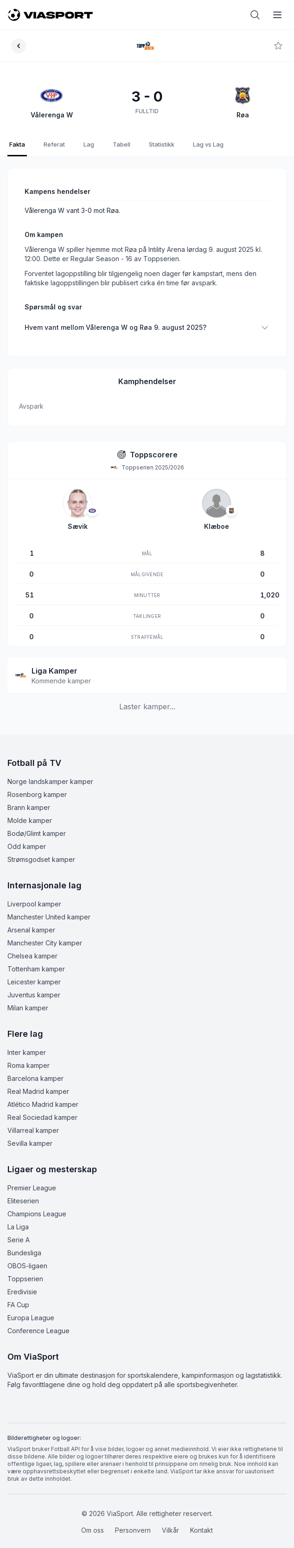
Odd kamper (26, 837)
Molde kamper (29, 811)
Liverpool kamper (34, 895)
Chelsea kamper (32, 947)
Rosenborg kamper (37, 785)
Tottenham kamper (36, 959)
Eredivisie (22, 1282)
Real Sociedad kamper (42, 1108)
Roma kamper (28, 1056)
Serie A (18, 1230)
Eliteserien (23, 1191)
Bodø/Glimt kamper (36, 824)
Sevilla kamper (29, 1134)
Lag (88, 144)
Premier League (31, 1178)
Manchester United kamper (48, 908)
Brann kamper (28, 798)
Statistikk (161, 144)
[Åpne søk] (255, 15)
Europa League (30, 1308)
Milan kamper (27, 998)
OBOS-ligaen (27, 1256)
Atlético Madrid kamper (42, 1095)
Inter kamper (26, 1043)
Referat (54, 144)
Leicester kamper (34, 972)
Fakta (17, 144)
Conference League (38, 1321)
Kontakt (201, 1521)
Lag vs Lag (208, 144)
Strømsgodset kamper (41, 850)
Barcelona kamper (35, 1069)
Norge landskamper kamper (50, 772)
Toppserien (25, 1269)
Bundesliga (24, 1243)
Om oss (92, 1521)
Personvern (133, 1521)
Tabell (121, 144)
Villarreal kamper (33, 1121)
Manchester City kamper (44, 934)
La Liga (18, 1217)
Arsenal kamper (31, 921)
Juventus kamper (33, 985)
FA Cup (18, 1295)
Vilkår (170, 1521)
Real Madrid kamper (38, 1082)
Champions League (36, 1204)
